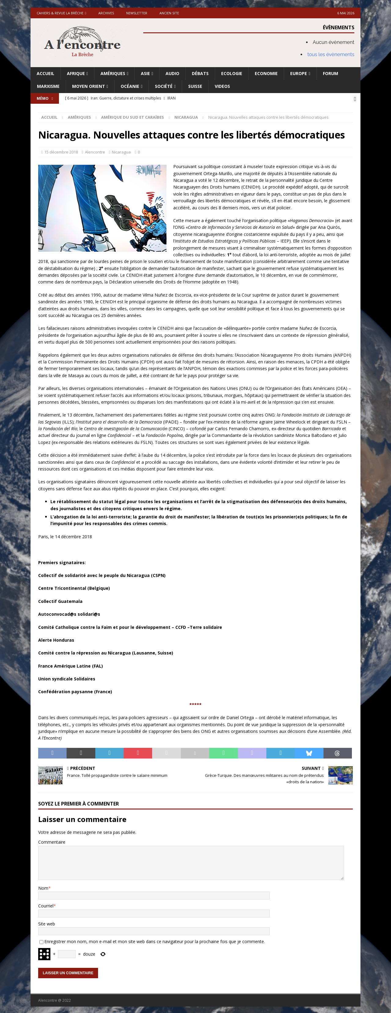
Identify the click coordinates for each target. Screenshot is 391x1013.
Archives (106, 13)
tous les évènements (330, 54)
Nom (43, 887)
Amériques (112, 73)
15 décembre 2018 (61, 151)
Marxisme (48, 86)
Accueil (45, 73)
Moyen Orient (88, 86)
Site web (46, 922)
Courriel (45, 905)
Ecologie (231, 73)
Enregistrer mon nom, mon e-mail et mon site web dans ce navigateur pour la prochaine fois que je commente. (154, 940)
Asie (145, 73)
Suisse (195, 86)
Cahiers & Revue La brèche (60, 13)
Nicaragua (121, 151)
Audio (172, 73)
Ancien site (169, 13)
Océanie (130, 86)
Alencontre (95, 151)
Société (164, 86)
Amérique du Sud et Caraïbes (132, 116)
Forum (330, 73)
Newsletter (136, 13)
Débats (200, 73)
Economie (266, 73)
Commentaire (51, 841)
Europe (298, 73)
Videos (222, 86)
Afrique (76, 73)
